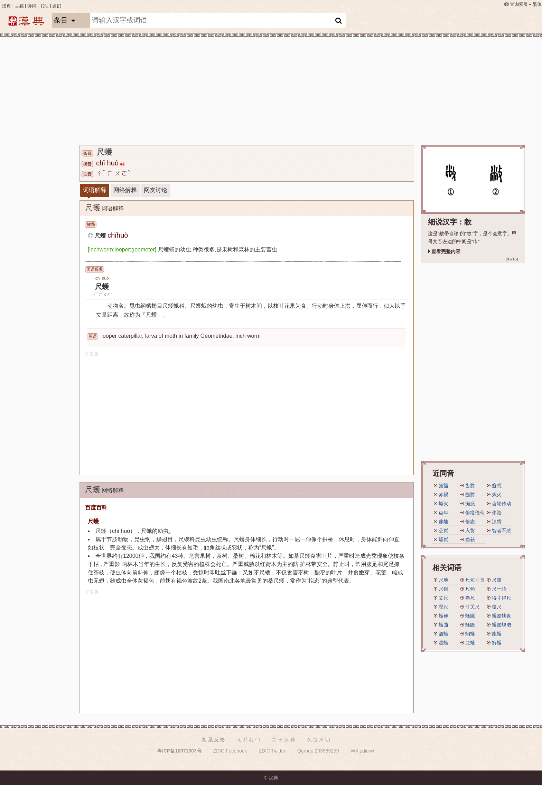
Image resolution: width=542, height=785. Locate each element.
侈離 (443, 521)
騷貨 (443, 539)
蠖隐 (470, 625)
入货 (470, 530)
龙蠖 (470, 642)
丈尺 (443, 598)
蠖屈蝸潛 (501, 625)
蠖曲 (443, 625)
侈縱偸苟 (475, 512)
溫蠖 (443, 633)
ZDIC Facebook (230, 751)
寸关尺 (472, 607)
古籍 (19, 6)
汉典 (6, 6)
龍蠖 (497, 633)
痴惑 (470, 503)
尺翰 (470, 589)
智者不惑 (501, 530)
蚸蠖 (497, 642)
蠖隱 (470, 616)
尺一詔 (499, 589)
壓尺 (443, 607)
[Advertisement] (287, 89)
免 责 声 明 (318, 740)
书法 (44, 6)
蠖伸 (443, 616)
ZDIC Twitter (272, 751)
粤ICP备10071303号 (179, 751)
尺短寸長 (475, 580)
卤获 (470, 539)
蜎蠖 (470, 633)
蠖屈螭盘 (501, 616)
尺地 (443, 580)
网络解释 (125, 190)
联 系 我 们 (248, 740)
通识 (56, 6)
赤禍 (443, 494)
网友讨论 (155, 190)
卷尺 (470, 598)
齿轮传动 (501, 503)
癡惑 (497, 485)
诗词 (31, 6)
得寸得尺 (501, 598)
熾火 (443, 503)
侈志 (470, 521)
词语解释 (94, 190)
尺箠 (497, 580)
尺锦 (443, 589)
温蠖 (443, 642)
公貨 (443, 530)
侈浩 (497, 512)
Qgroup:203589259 (318, 751)
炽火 (497, 494)
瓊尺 (497, 607)
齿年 (443, 512)
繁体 (537, 4)
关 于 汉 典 (283, 740)
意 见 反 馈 (213, 740)
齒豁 (443, 485)
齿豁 (470, 485)
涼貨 (497, 521)
